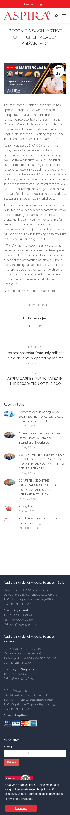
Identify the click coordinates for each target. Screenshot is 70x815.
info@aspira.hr (20, 610)
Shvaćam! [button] (21, 808)
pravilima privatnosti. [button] (19, 798)
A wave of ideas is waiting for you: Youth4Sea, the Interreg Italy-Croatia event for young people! (41, 416)
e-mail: (8, 747)
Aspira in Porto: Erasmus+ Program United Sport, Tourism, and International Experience (40, 438)
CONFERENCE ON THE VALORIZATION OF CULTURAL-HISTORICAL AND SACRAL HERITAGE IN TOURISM (39, 487)
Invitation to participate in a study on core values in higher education (41, 521)
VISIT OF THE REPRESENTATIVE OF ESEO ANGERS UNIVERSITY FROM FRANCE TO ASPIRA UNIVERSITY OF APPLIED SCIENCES (42, 461)
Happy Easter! (27, 506)
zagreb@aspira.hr (23, 669)
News (10, 67)
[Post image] (9, 414)
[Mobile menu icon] (63, 15)
